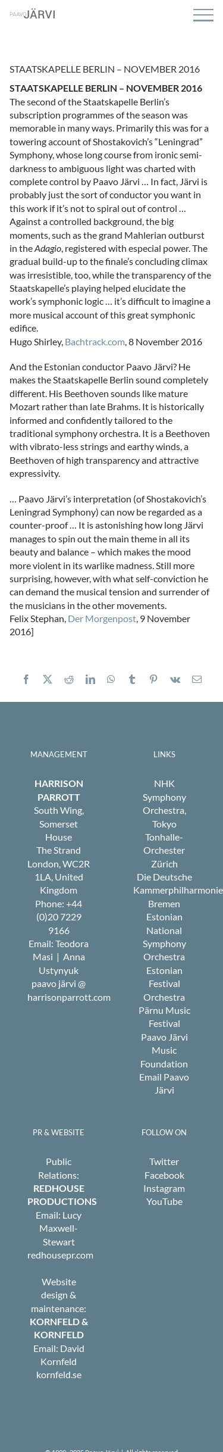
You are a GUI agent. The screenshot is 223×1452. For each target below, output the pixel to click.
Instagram (164, 1188)
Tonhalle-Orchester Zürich (164, 850)
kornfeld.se (58, 1374)
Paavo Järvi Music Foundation (164, 1050)
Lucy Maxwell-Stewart (60, 1228)
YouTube (164, 1201)
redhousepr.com (60, 1254)
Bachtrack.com (95, 341)
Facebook (164, 1175)
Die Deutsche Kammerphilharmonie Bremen (178, 890)
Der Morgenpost (102, 618)
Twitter (164, 1161)
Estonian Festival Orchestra (164, 983)
